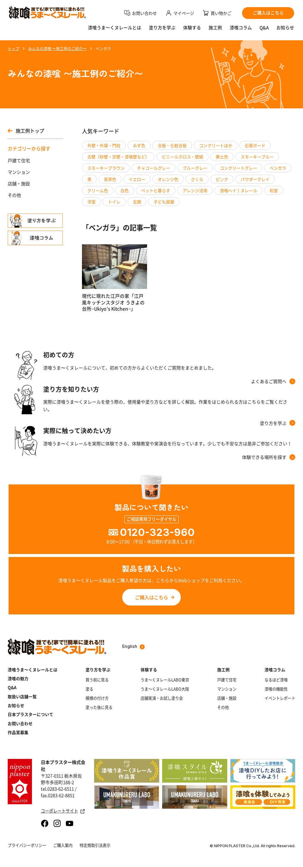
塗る (89, 689)
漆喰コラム (241, 28)
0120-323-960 (157, 532)
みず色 (139, 145)
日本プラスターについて (30, 714)
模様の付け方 (97, 698)
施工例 (215, 28)
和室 (274, 190)
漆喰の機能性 (276, 689)
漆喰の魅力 (18, 678)
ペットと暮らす (155, 190)
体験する (192, 28)
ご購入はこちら (151, 597)
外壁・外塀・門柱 (103, 145)
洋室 (91, 202)
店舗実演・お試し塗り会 (162, 698)
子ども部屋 (164, 202)
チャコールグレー (153, 168)
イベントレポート (280, 698)
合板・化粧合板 (172, 145)
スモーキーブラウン (106, 168)
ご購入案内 (62, 845)
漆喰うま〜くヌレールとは (114, 28)
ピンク (222, 179)
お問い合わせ (20, 723)
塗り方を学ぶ (162, 28)
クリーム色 (97, 190)
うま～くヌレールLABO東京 (165, 680)
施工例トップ (26, 130)
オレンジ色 (168, 179)
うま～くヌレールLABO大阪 (165, 689)
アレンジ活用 (195, 190)
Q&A (264, 28)
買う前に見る (97, 680)
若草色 (110, 179)
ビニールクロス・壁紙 (182, 157)
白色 (124, 190)
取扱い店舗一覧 (22, 696)
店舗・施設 (19, 183)
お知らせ (285, 28)
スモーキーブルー (257, 157)
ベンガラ (278, 168)
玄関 (137, 202)
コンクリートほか (215, 145)
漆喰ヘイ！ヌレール (238, 190)
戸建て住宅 (19, 160)
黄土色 (222, 157)
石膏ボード (255, 145)
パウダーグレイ (255, 179)
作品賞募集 (18, 732)
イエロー (137, 179)
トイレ (114, 202)
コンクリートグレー (238, 168)
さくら (197, 179)
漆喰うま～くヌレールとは (32, 669)
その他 (14, 195)
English (133, 646)
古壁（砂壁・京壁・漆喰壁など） (118, 157)
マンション (19, 172)
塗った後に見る (99, 707)
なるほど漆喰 (276, 680)
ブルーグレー (195, 168)
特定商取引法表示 (95, 845)
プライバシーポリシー (27, 845)
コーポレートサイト (63, 811)
